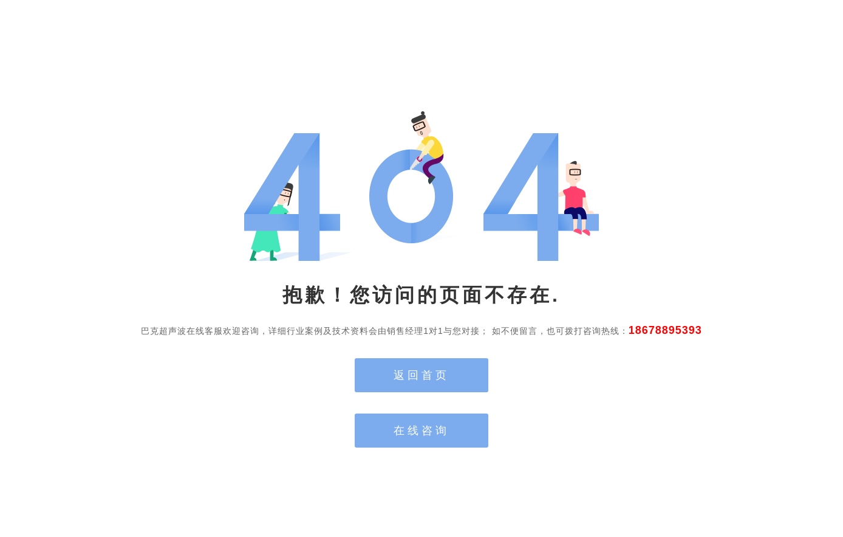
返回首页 (421, 375)
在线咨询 (421, 430)
